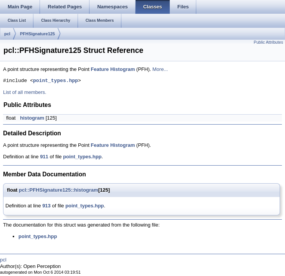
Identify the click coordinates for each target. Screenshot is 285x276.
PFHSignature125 (37, 33)
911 (44, 156)
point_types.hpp (55, 80)
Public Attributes (268, 42)
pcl (7, 33)
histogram (32, 118)
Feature (100, 69)
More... (160, 69)
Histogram (122, 69)
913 (46, 206)
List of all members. (24, 92)
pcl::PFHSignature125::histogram (58, 190)
